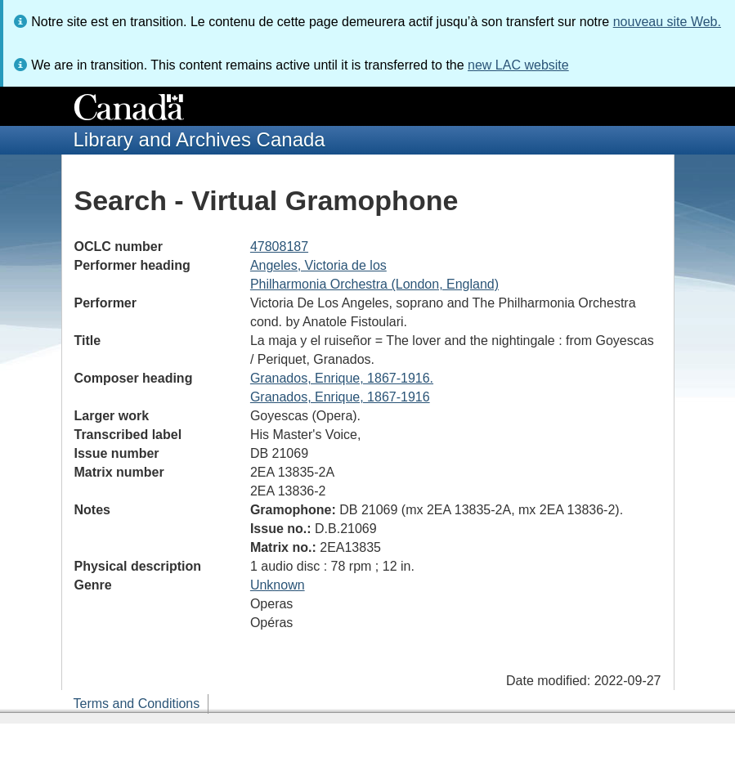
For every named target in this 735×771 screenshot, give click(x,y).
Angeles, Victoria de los (318, 265)
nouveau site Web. (667, 22)
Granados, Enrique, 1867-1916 (340, 397)
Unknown (277, 585)
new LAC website (518, 65)
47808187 (279, 246)
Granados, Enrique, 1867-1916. (341, 378)
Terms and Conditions (137, 703)
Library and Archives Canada (199, 139)
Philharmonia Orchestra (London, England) (374, 284)
